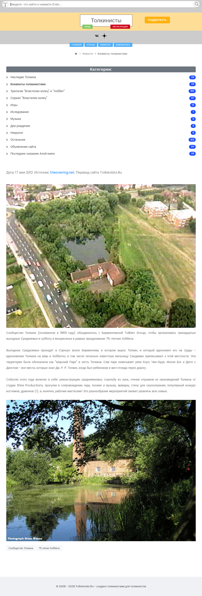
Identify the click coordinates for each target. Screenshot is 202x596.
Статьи (91, 45)
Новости (105, 45)
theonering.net (62, 172)
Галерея (76, 45)
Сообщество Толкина (21, 548)
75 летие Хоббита (49, 548)
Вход (87, 26)
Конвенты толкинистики (112, 53)
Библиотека (123, 45)
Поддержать (157, 20)
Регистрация (120, 26)
